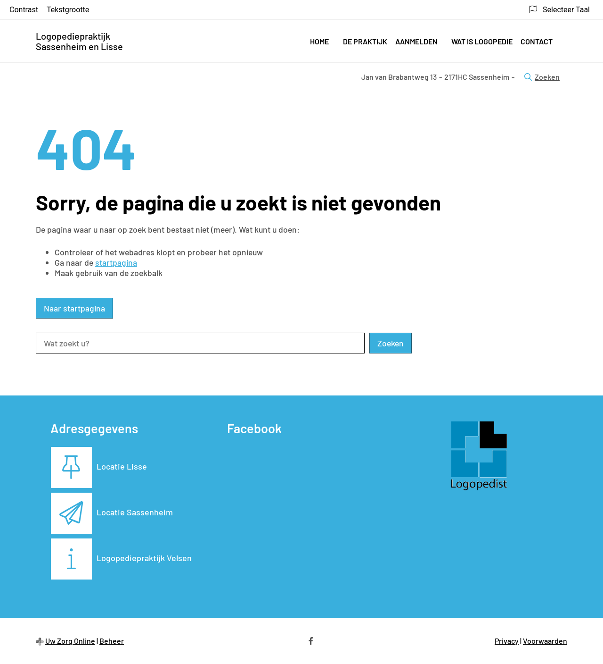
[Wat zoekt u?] (200, 343)
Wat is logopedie (482, 41)
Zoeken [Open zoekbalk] (542, 76)
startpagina (116, 262)
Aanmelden (416, 41)
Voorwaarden (545, 640)
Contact (537, 41)
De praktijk (365, 41)
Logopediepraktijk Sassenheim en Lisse (79, 41)
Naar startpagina (74, 308)
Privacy (507, 640)
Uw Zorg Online (70, 640)
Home (319, 41)
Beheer (111, 640)
